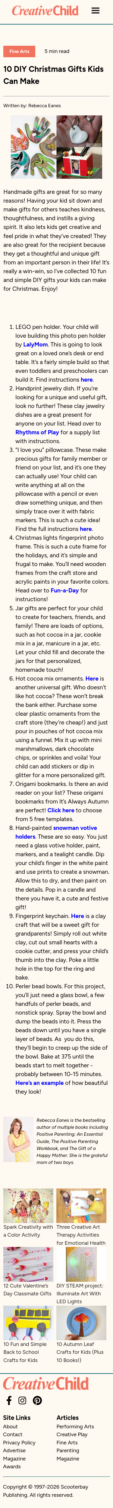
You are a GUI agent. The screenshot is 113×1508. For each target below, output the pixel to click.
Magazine (14, 1458)
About (10, 1426)
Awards (12, 1466)
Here (92, 678)
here (87, 379)
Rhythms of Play (37, 432)
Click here (61, 810)
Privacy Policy (19, 1442)
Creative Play (72, 1434)
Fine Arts (19, 51)
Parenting (68, 1450)
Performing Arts (75, 1426)
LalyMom (35, 344)
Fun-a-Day (65, 590)
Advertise (14, 1450)
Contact (12, 1434)
